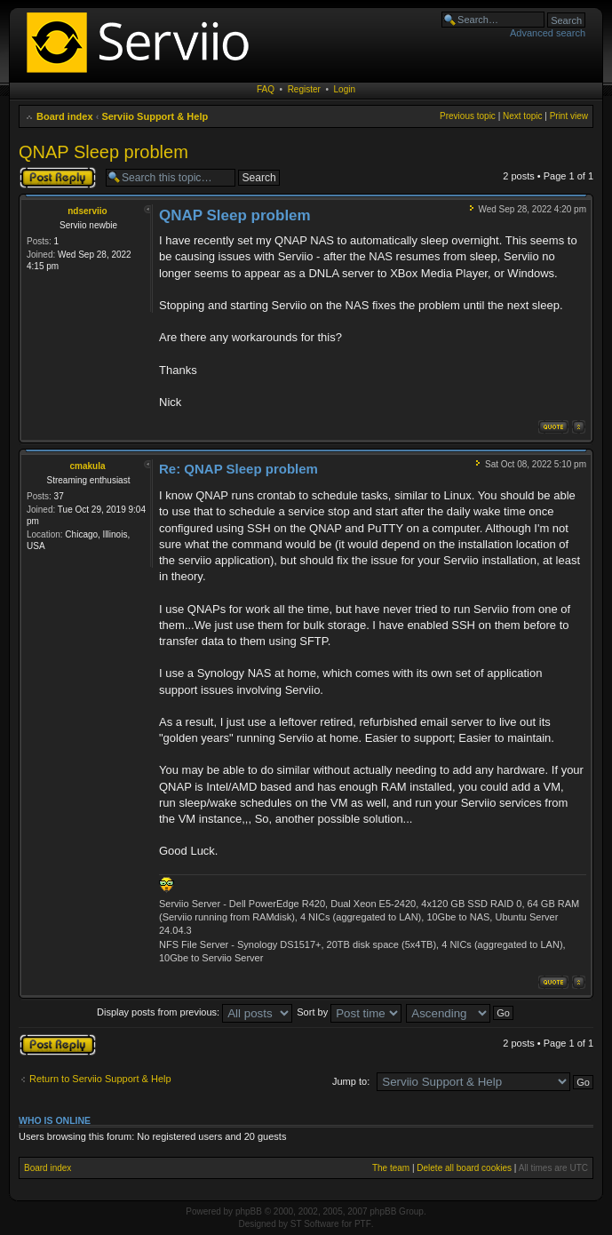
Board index (64, 116)
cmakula (87, 466)
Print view (569, 116)
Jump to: (351, 1081)
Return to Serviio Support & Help (100, 1078)
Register (304, 89)
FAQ (265, 89)
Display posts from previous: (194, 1012)
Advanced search (547, 33)
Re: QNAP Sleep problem (238, 468)
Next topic (522, 116)
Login (344, 89)
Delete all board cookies (464, 1168)
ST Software (314, 1224)
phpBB (248, 1211)
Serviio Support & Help (154, 116)
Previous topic (468, 116)
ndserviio (87, 211)
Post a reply (58, 177)
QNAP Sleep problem (103, 152)
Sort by (349, 1012)
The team (390, 1168)
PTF (362, 1224)
